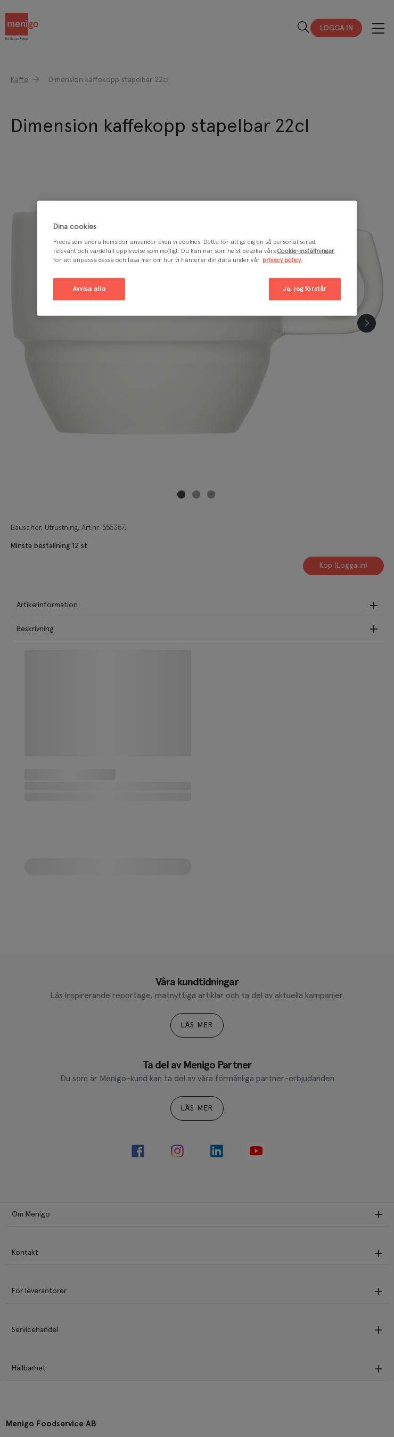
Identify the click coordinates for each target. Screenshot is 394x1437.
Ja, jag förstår (305, 289)
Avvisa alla (89, 289)
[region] (197, 258)
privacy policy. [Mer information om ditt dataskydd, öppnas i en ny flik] (282, 260)
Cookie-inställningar (305, 251)
